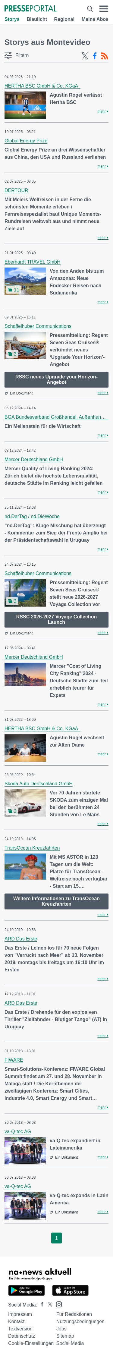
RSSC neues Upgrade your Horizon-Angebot (56, 379)
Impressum (20, 1314)
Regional (64, 19)
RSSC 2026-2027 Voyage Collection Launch (56, 619)
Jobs (61, 1328)
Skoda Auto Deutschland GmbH (39, 783)
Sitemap (65, 1336)
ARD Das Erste (21, 938)
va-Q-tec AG (18, 1131)
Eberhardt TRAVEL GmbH (33, 262)
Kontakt (16, 1321)
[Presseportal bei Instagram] (57, 1303)
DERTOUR (16, 190)
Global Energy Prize (26, 140)
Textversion (20, 1328)
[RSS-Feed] (104, 56)
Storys (12, 19)
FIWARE (14, 1060)
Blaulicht (37, 19)
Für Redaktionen (74, 1314)
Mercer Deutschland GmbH (34, 459)
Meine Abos (95, 19)
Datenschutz (21, 1336)
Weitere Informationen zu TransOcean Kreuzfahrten (56, 901)
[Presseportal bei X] (48, 1304)
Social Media (70, 1343)
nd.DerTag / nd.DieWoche (32, 516)
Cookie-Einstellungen (31, 1343)
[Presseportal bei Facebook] (40, 1304)
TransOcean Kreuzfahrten (32, 847)
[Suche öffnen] (90, 9)
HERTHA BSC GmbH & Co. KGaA (42, 85)
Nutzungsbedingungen (80, 1321)
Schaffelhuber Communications (38, 326)
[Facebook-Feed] (95, 56)
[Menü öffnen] (103, 9)
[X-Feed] (85, 56)
